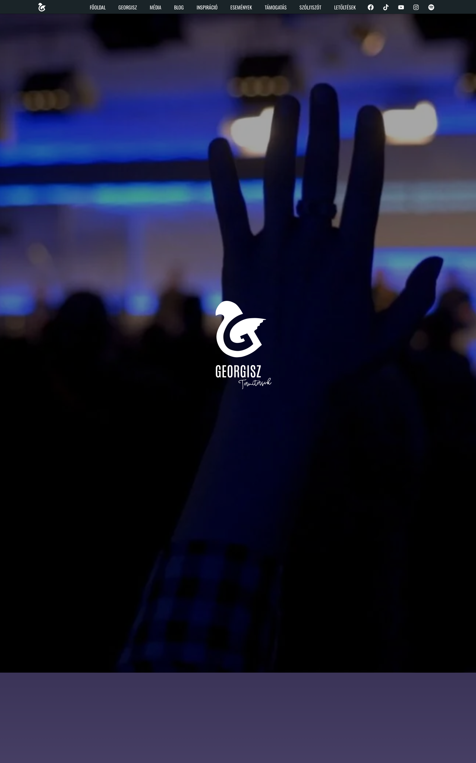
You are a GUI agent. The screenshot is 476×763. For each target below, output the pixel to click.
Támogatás (275, 7)
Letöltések (344, 7)
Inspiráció (206, 7)
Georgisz (127, 7)
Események (241, 7)
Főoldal (97, 7)
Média (155, 7)
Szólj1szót (310, 7)
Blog (179, 7)
